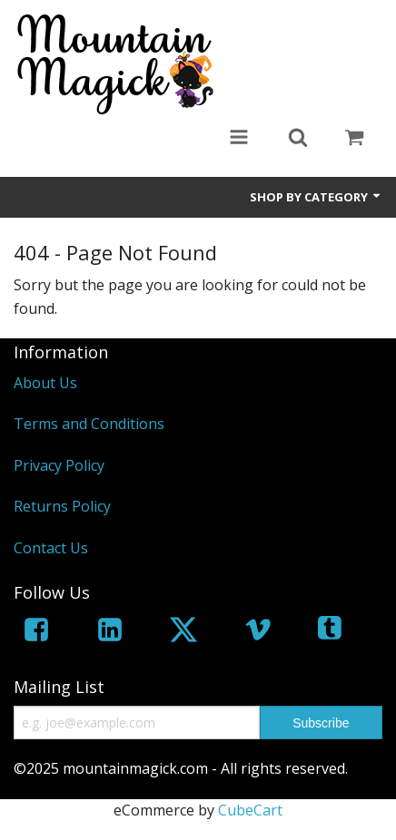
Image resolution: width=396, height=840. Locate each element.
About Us (45, 383)
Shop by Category (316, 197)
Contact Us (51, 548)
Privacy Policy (59, 465)
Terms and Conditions (89, 424)
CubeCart (250, 810)
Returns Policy (62, 506)
